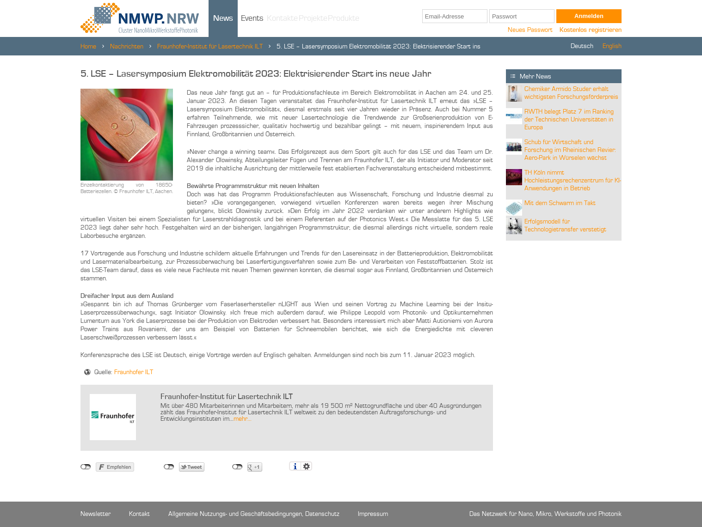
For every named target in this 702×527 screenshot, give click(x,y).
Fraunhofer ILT (133, 372)
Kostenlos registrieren (591, 30)
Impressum (373, 514)
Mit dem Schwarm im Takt (560, 203)
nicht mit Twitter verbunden (169, 467)
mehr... (243, 419)
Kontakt (139, 514)
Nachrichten (126, 46)
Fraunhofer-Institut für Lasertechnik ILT (210, 46)
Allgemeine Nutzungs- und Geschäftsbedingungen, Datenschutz (253, 514)
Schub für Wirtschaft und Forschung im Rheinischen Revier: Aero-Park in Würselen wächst (570, 150)
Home (88, 46)
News (223, 18)
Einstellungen (306, 466)
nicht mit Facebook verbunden (85, 467)
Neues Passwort (530, 30)
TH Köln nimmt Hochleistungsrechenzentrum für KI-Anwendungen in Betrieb (572, 181)
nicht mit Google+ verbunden (237, 467)
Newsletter (95, 514)
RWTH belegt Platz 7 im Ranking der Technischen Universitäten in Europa (569, 120)
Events (252, 18)
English (612, 46)
